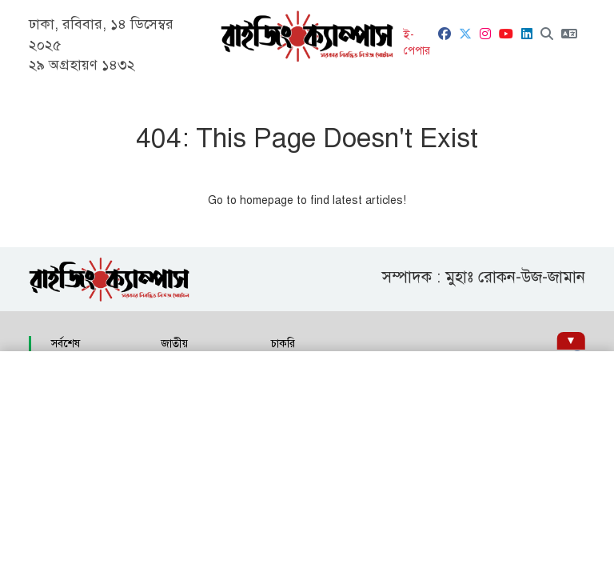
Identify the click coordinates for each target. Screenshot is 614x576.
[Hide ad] (570, 341)
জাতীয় (174, 343)
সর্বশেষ (65, 343)
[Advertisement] (307, 464)
